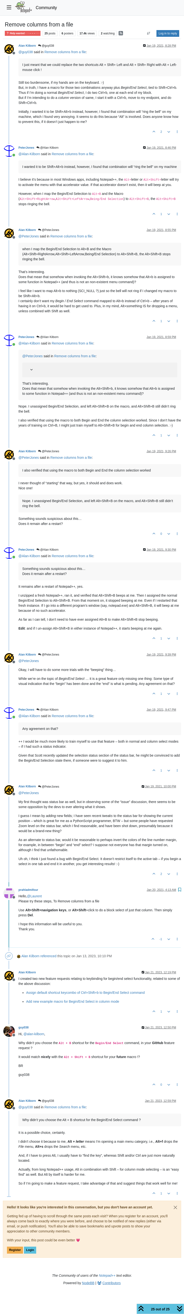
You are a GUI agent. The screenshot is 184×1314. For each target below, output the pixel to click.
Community (46, 7)
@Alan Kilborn (47, 147)
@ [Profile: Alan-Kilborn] (29, 154)
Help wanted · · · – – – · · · (22, 33)
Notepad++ (107, 1275)
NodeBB (88, 1283)
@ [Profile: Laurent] (34, 896)
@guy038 (46, 45)
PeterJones (26, 147)
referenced (48, 956)
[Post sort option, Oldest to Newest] (149, 33)
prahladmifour (28, 890)
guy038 (23, 1027)
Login (30, 1250)
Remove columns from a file (65, 52)
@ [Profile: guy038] (25, 52)
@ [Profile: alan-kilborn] (33, 1034)
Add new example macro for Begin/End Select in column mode (72, 1001)
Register (15, 1250)
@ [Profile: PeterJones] (28, 236)
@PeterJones (48, 230)
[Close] (175, 1207)
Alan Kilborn (27, 45)
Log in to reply (168, 33)
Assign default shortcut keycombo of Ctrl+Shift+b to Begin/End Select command (85, 993)
